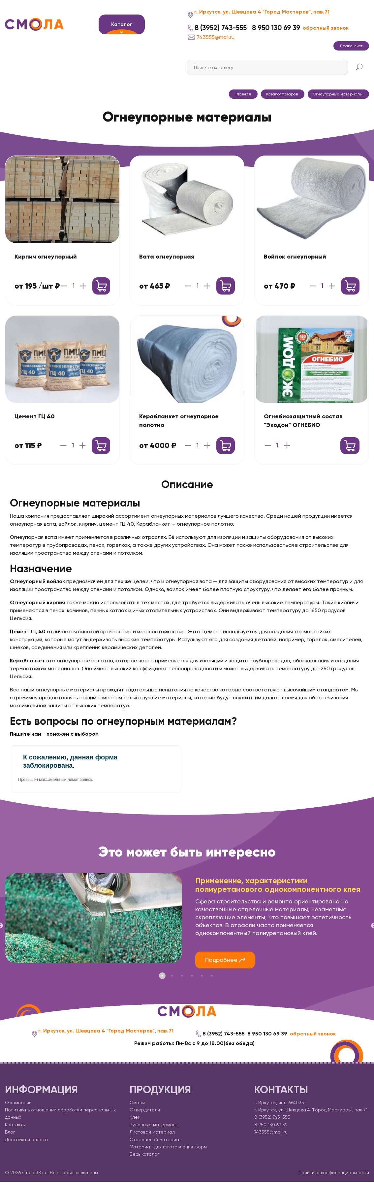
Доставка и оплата (26, 1139)
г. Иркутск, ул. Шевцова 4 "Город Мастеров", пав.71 (261, 12)
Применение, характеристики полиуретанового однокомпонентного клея (277, 885)
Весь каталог (144, 1154)
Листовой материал (152, 1132)
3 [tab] (182, 975)
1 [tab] (162, 975)
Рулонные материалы (154, 1124)
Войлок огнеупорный (295, 256)
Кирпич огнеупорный (46, 256)
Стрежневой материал (156, 1139)
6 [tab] (211, 975)
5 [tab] (202, 975)
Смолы (137, 1102)
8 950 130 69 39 (276, 28)
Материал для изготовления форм (168, 1147)
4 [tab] (192, 975)
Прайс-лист (351, 46)
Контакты (15, 1124)
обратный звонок (326, 28)
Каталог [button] (122, 24)
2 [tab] (172, 975)
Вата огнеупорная (166, 256)
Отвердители (145, 1110)
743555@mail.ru (211, 37)
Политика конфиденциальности (333, 1172)
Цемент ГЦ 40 (35, 416)
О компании (18, 1102)
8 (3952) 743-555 (221, 28)
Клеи (135, 1117)
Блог (10, 1132)
